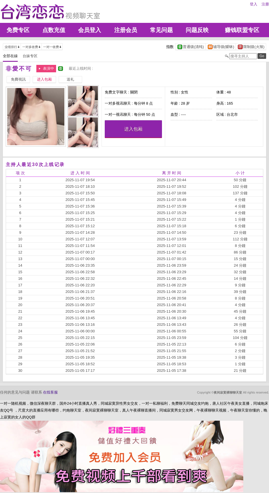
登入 (253, 4)
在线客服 (50, 392)
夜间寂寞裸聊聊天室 (228, 392)
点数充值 (53, 30)
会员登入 (89, 30)
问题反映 (197, 30)
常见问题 (161, 30)
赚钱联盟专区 (242, 30)
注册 (265, 4)
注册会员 (125, 30)
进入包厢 (133, 129)
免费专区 (18, 30)
